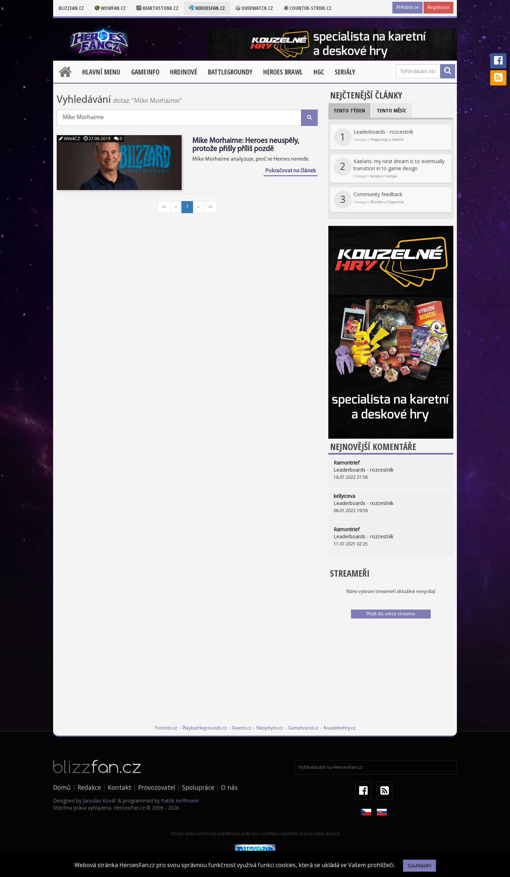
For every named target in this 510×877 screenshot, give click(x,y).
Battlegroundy (230, 72)
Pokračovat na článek (290, 171)
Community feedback (369, 200)
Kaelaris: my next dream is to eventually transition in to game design (389, 168)
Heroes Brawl (283, 72)
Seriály (345, 72)
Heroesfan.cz (207, 8)
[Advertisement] (390, 675)
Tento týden (349, 110)
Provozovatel (156, 787)
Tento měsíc (392, 110)
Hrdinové (183, 72)
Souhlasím (419, 865)
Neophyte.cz (269, 728)
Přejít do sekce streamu (390, 614)
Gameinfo (145, 72)
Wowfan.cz (110, 8)
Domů (62, 787)
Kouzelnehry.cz (339, 728)
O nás (229, 787)
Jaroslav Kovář (99, 800)
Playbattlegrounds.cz (204, 728)
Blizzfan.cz (71, 8)
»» (210, 207)
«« (164, 207)
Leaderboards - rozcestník (373, 137)
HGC (318, 72)
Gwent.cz (241, 728)
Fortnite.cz (166, 728)
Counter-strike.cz (308, 8)
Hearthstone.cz (157, 8)
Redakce (89, 787)
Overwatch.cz (254, 8)
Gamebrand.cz (303, 728)
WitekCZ (69, 139)
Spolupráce (198, 787)
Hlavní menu (101, 72)
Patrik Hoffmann (180, 800)
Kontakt (119, 787)
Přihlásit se (407, 7)
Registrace (438, 7)
